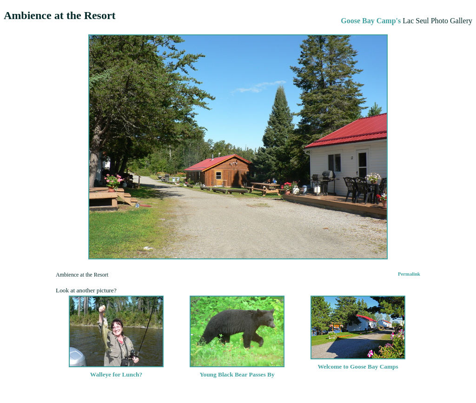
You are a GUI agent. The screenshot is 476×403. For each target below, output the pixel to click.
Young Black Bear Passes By (237, 370)
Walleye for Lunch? (116, 370)
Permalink (409, 274)
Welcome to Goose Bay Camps (358, 363)
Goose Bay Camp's (371, 21)
